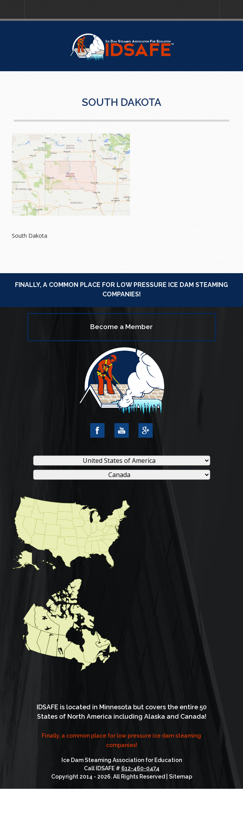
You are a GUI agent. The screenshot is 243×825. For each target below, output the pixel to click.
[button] (12, 9)
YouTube (121, 430)
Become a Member (121, 327)
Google (145, 430)
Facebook (97, 430)
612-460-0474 (140, 768)
